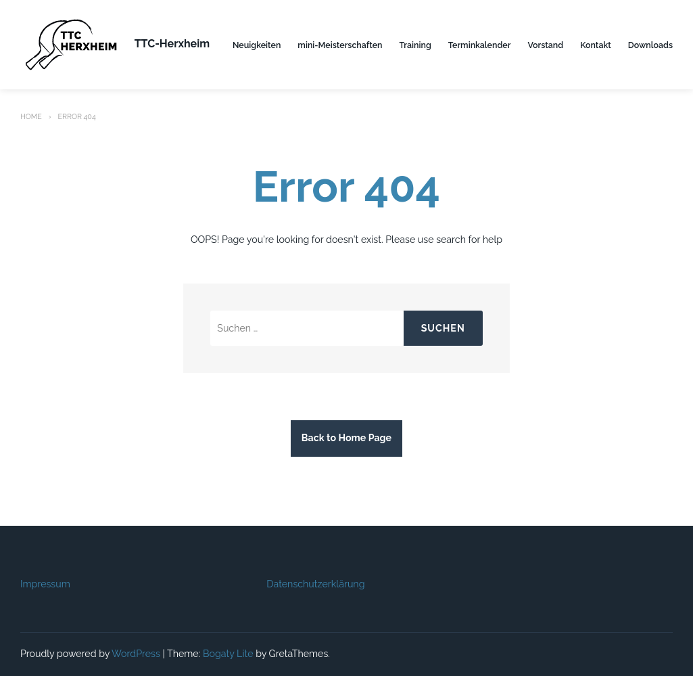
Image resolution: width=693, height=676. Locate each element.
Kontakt (595, 45)
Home (31, 116)
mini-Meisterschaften (339, 45)
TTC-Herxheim (172, 43)
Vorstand (545, 45)
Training (415, 45)
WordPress (136, 653)
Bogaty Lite (228, 653)
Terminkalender (479, 45)
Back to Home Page (346, 437)
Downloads (650, 45)
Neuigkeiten (257, 45)
